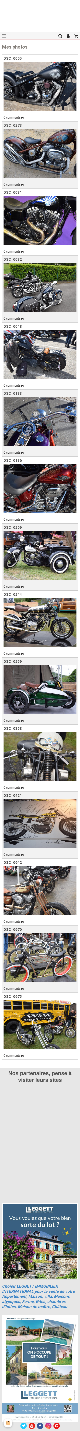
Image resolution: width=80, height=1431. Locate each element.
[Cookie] (8, 1423)
